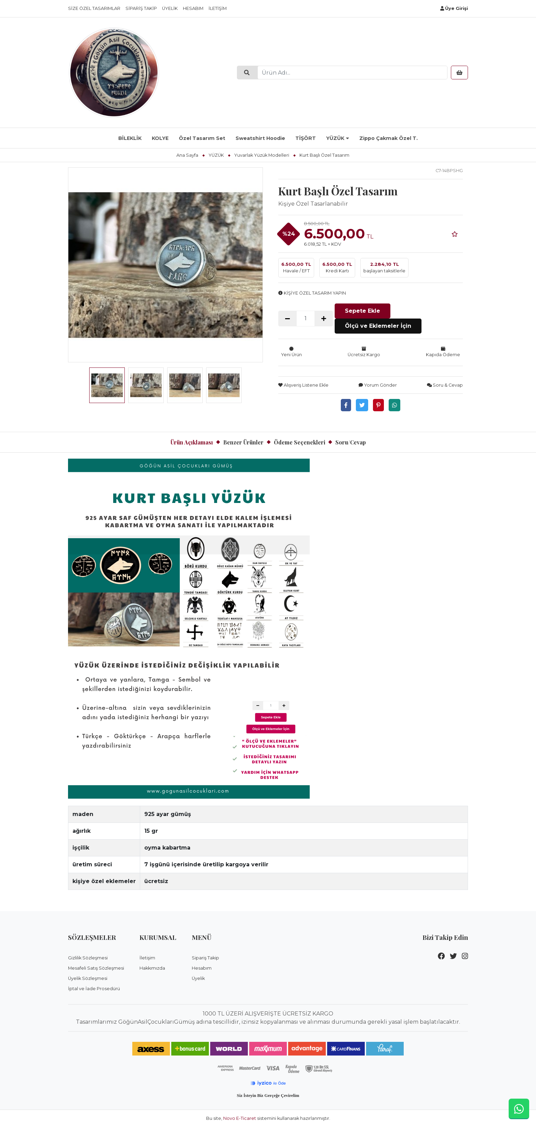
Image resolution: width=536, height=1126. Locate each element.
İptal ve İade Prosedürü (94, 988)
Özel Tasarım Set (202, 138)
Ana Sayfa (187, 155)
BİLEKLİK (130, 138)
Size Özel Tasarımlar (94, 8)
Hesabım (193, 8)
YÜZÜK (335, 138)
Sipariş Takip (141, 8)
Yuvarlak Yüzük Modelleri (261, 155)
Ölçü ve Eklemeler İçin (378, 325)
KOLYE (160, 138)
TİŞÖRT (305, 138)
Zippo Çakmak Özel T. (388, 138)
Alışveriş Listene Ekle (303, 384)
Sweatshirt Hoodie (260, 138)
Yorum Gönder (378, 384)
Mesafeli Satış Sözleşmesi (96, 967)
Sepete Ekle (362, 310)
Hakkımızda (152, 967)
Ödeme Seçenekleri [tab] (299, 441)
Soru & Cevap (445, 384)
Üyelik (170, 8)
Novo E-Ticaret (239, 1117)
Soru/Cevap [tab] (350, 441)
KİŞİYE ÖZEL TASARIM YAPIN (312, 293)
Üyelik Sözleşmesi (87, 978)
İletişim (218, 8)
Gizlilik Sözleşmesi (88, 957)
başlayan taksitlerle (384, 267)
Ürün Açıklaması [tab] (192, 441)
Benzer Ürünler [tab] (243, 441)
